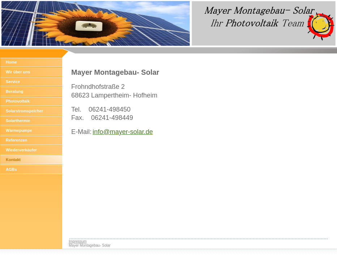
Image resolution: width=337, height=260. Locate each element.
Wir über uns (18, 72)
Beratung (14, 91)
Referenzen (16, 140)
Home (11, 62)
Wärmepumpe (19, 130)
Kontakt (13, 159)
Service (13, 81)
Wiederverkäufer (21, 150)
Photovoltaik (18, 101)
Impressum (77, 241)
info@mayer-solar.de (123, 131)
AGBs (11, 169)
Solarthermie (18, 120)
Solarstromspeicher (24, 111)
